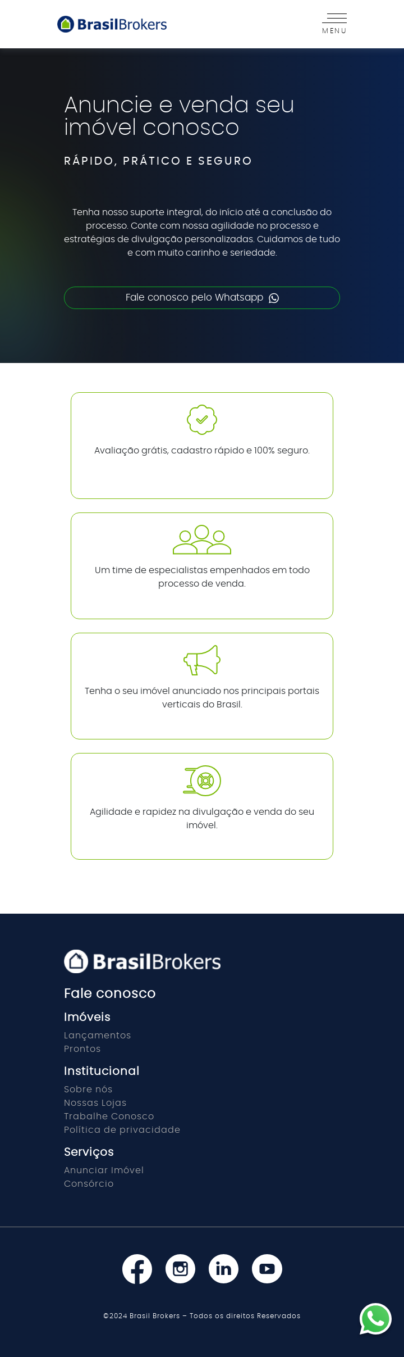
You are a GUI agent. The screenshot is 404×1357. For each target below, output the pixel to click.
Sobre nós (88, 1089)
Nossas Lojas (95, 1103)
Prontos (82, 1049)
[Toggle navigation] (331, 24)
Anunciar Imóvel (104, 1170)
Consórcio (89, 1183)
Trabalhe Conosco (109, 1116)
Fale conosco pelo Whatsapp (202, 298)
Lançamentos (97, 1035)
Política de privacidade (122, 1129)
